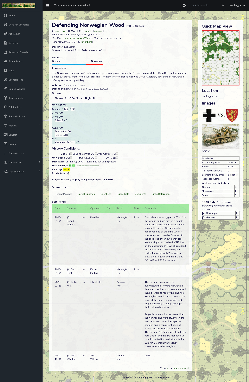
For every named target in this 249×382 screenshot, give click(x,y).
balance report (181, 368)
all (168, 368)
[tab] (63, 194)
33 (70, 165)
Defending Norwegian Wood (76, 38)
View (163, 368)
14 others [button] (87, 42)
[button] (72, 5)
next (87, 31)
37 (73, 165)
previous (98, 31)
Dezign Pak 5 (60, 31)
